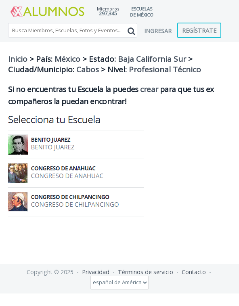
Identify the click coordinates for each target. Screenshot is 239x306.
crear (149, 89)
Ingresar (158, 31)
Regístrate (199, 30)
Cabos (87, 69)
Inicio (17, 59)
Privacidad (95, 272)
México (67, 59)
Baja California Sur (152, 59)
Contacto (194, 272)
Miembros (108, 9)
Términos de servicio (145, 272)
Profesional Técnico (165, 69)
